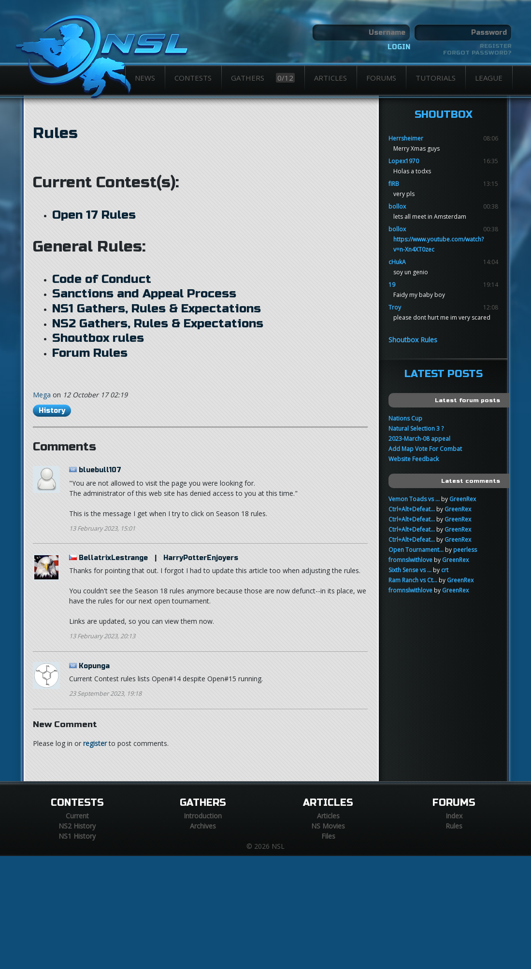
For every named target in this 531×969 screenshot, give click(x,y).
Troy (394, 307)
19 (391, 285)
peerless (465, 550)
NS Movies (328, 825)
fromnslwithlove (410, 560)
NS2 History (77, 825)
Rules (55, 133)
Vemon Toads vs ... (414, 499)
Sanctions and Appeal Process (144, 293)
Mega (42, 394)
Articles (330, 78)
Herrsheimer (405, 138)
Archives (203, 825)
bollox (397, 206)
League (488, 78)
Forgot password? (477, 52)
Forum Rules (90, 353)
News (145, 78)
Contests (193, 78)
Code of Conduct (101, 279)
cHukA (397, 262)
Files (328, 836)
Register (496, 45)
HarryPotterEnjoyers (200, 558)
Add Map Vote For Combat (425, 449)
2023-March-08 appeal (419, 439)
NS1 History (77, 836)
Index (453, 815)
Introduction (203, 815)
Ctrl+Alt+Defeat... (411, 509)
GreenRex (462, 499)
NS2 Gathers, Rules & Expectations (157, 323)
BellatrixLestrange (113, 558)
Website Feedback (413, 459)
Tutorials (436, 78)
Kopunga (94, 666)
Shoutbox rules (98, 338)
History (52, 411)
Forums (381, 78)
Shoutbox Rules (412, 339)
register (95, 743)
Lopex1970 (403, 161)
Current (77, 815)
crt (444, 570)
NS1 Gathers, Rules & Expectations (156, 308)
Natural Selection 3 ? (416, 428)
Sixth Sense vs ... (409, 570)
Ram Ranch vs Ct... (412, 580)
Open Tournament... (416, 550)
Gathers (263, 78)
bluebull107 (100, 470)
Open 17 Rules (94, 215)
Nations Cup (405, 418)
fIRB (393, 184)
